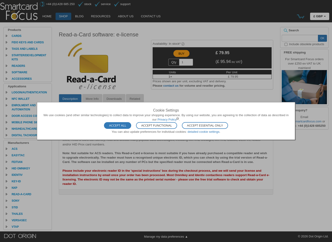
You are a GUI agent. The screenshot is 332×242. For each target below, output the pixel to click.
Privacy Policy (167, 119)
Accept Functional (156, 125)
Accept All (117, 125)
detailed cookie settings (203, 131)
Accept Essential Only (205, 125)
